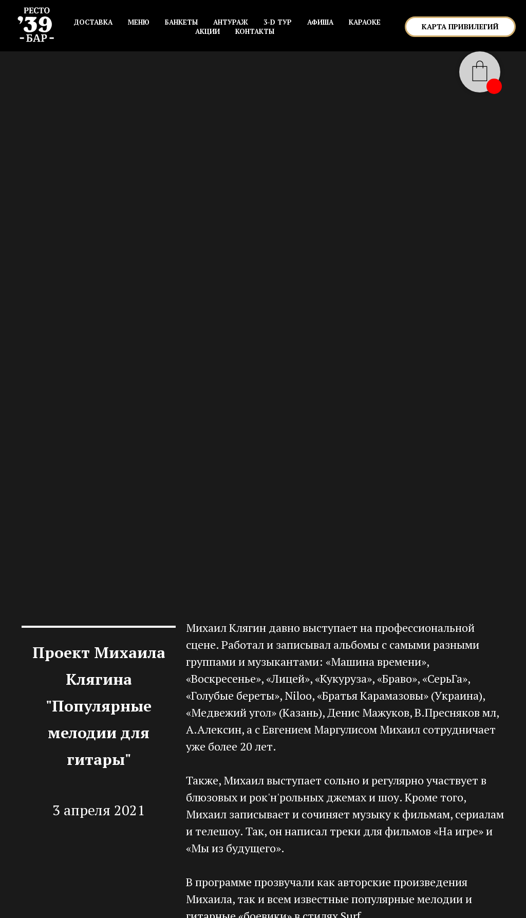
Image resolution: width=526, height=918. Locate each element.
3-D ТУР (278, 22)
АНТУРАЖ (230, 22)
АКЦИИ (207, 31)
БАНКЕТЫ (181, 22)
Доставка (92, 22)
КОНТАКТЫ (254, 31)
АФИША (320, 22)
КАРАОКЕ (365, 22)
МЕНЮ (138, 22)
